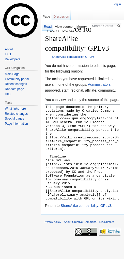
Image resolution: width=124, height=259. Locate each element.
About (9, 49)
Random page (14, 89)
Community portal (17, 79)
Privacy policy (52, 240)
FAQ (8, 54)
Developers (12, 59)
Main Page (12, 74)
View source (63, 26)
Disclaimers (106, 240)
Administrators (99, 84)
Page (46, 16)
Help (8, 94)
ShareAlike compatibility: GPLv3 (73, 56)
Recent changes (16, 84)
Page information (16, 123)
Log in (117, 4)
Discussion (61, 16)
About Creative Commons (80, 240)
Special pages (14, 118)
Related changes (16, 114)
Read (48, 26)
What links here (15, 108)
